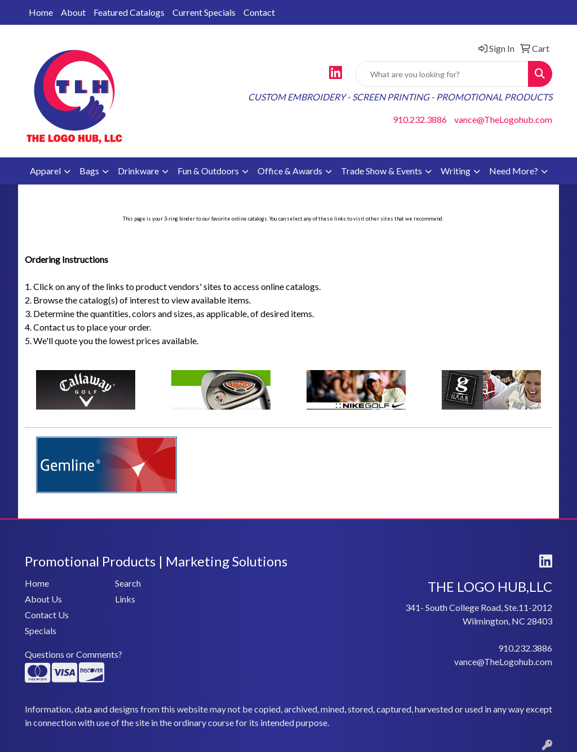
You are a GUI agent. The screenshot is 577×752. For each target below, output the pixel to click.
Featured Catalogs (129, 12)
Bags (89, 170)
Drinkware (138, 170)
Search (128, 583)
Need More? (513, 170)
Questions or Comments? (73, 654)
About (73, 12)
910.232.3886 (420, 119)
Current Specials (204, 12)
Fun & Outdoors (208, 170)
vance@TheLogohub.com (503, 119)
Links (125, 598)
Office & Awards (290, 170)
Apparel (45, 170)
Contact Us (47, 614)
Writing (456, 170)
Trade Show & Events (381, 170)
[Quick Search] (442, 74)
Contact (259, 12)
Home (41, 12)
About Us (43, 598)
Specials (40, 630)
